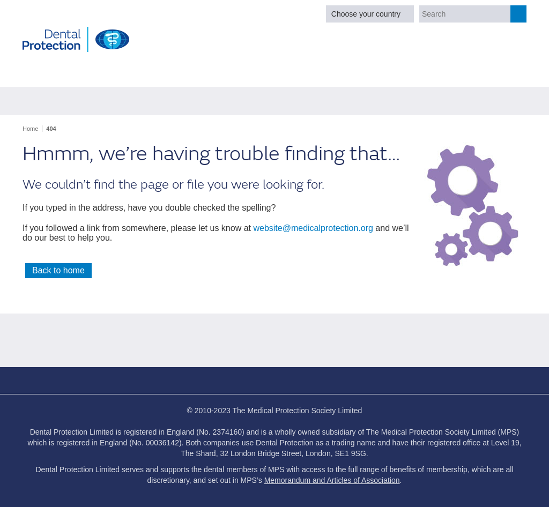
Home (30, 128)
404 (51, 128)
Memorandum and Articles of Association (332, 480)
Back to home (58, 270)
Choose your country (365, 14)
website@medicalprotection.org (313, 228)
